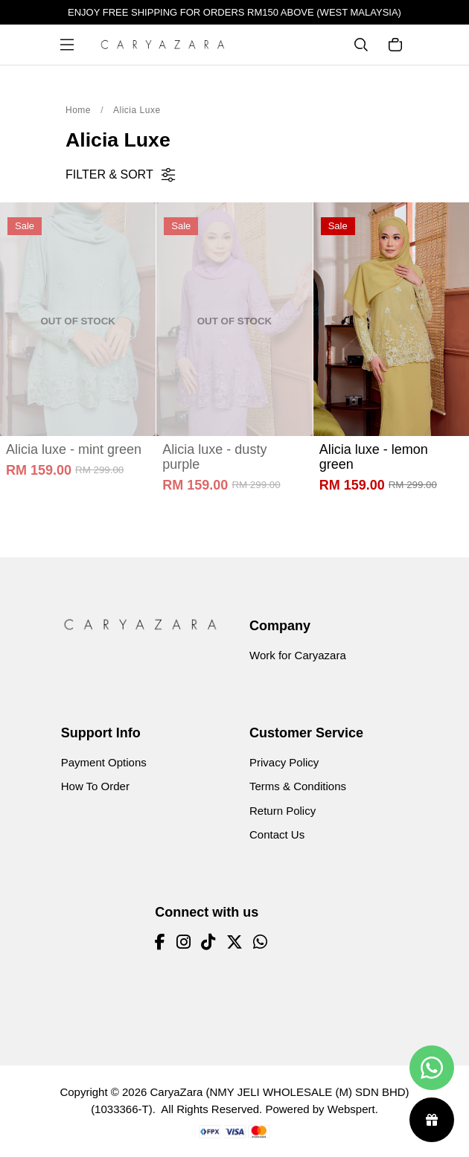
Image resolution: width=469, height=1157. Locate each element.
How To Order (95, 786)
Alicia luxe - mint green (73, 449)
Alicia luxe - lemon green (373, 457)
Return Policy (282, 810)
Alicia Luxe (137, 110)
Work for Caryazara (297, 655)
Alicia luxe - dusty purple (214, 457)
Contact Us (276, 834)
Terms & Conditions (297, 786)
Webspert (351, 1109)
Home (78, 110)
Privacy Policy (284, 762)
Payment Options (104, 762)
